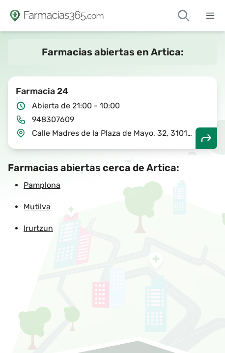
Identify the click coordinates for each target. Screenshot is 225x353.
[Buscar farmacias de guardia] (184, 15)
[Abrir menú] (210, 15)
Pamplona (42, 185)
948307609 (53, 119)
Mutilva (37, 206)
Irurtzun (38, 228)
